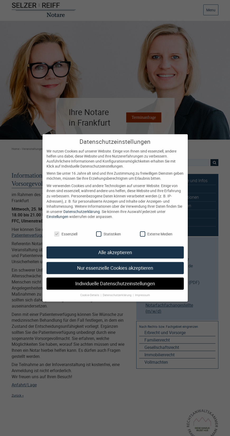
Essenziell (65, 228)
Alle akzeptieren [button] (115, 248)
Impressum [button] (142, 290)
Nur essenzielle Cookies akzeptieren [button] (115, 263)
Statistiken (108, 228)
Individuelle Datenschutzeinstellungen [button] (115, 279)
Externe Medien (156, 228)
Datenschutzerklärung (81, 206)
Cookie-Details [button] (90, 290)
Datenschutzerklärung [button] (117, 290)
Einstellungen (57, 211)
